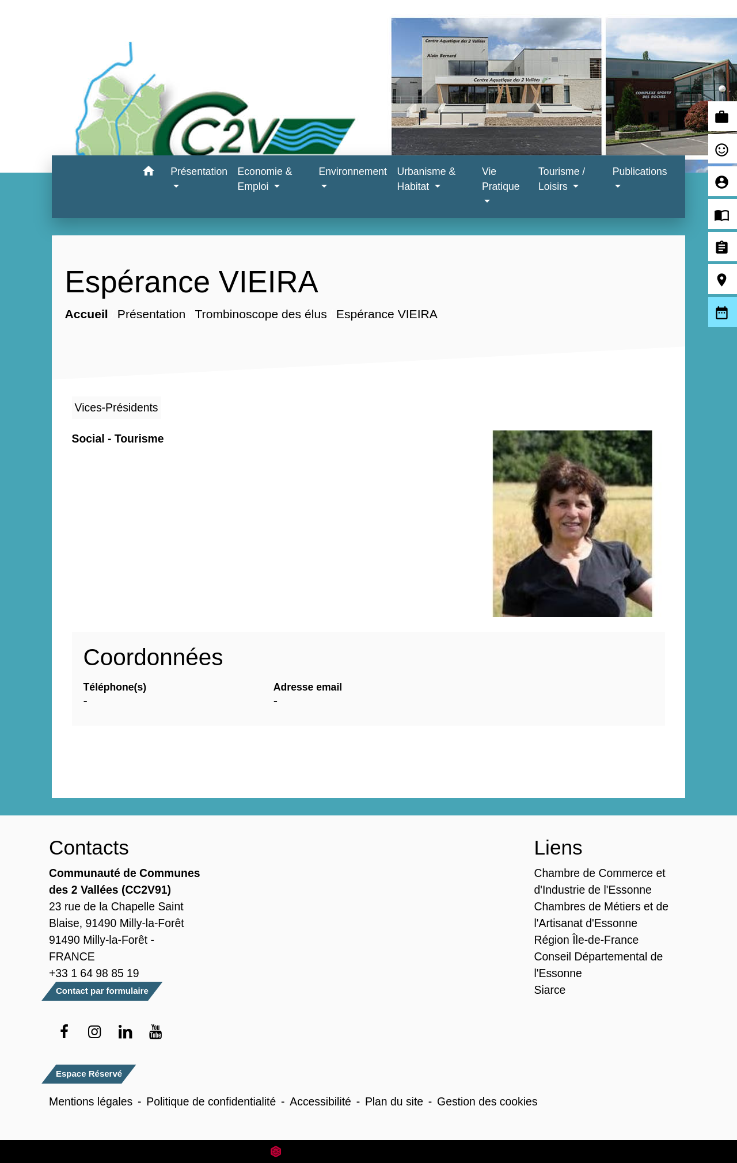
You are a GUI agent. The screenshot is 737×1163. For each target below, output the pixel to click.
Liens (558, 847)
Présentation (151, 314)
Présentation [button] (198, 171)
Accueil (86, 314)
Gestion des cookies (487, 1101)
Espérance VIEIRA (386, 314)
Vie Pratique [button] (501, 179)
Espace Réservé (89, 1073)
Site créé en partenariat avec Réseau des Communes (369, 1151)
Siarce (550, 989)
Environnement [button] (353, 171)
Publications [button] (640, 171)
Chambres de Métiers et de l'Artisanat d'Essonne (601, 914)
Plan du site (394, 1101)
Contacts (89, 847)
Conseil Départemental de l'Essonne (598, 964)
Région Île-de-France (586, 939)
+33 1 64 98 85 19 (94, 973)
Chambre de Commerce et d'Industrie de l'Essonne (600, 881)
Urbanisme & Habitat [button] (426, 179)
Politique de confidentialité (211, 1101)
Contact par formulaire (102, 991)
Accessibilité (320, 1101)
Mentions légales (90, 1101)
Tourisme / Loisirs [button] (561, 179)
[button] (148, 172)
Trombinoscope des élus (260, 314)
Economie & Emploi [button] (265, 179)
